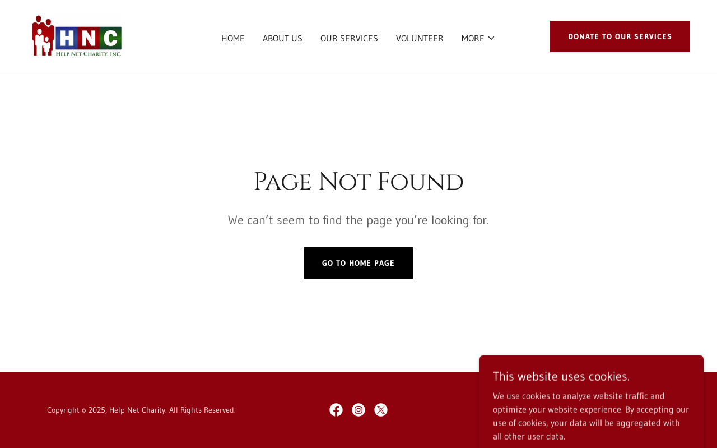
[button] (479, 38)
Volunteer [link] (420, 38)
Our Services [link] (349, 38)
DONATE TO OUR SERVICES (620, 36)
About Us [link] (282, 38)
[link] (76, 35)
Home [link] (233, 38)
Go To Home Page (358, 263)
